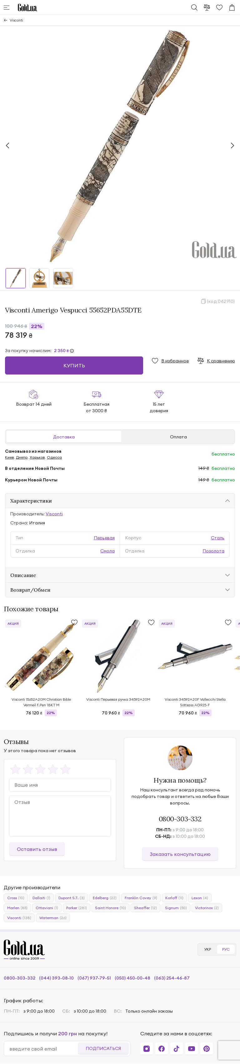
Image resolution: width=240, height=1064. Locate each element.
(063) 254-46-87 (172, 978)
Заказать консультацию (180, 854)
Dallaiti (41, 898)
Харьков (37, 457)
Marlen (17, 908)
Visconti (16, 20)
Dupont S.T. (71, 898)
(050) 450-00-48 (132, 978)
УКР (207, 949)
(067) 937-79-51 (94, 978)
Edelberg (105, 898)
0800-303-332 (180, 818)
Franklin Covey (141, 898)
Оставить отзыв (37, 849)
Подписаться (103, 1048)
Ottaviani (47, 908)
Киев (9, 457)
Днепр (22, 457)
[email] (43, 1049)
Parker (76, 908)
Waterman (53, 918)
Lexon (200, 898)
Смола (107, 551)
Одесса (54, 457)
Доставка (64, 437)
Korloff (174, 898)
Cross (15, 898)
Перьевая (104, 538)
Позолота (213, 551)
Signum (176, 908)
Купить (74, 365)
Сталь (217, 538)
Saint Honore (110, 908)
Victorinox (207, 908)
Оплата (178, 437)
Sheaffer (145, 908)
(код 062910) (221, 301)
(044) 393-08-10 (56, 978)
